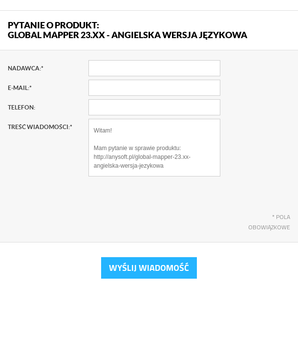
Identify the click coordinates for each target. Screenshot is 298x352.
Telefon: (21, 107)
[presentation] (162, 200)
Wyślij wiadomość (149, 267)
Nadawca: (25, 68)
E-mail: (20, 88)
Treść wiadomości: (40, 127)
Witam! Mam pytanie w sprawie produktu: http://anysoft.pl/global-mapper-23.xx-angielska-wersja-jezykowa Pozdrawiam (154, 147)
